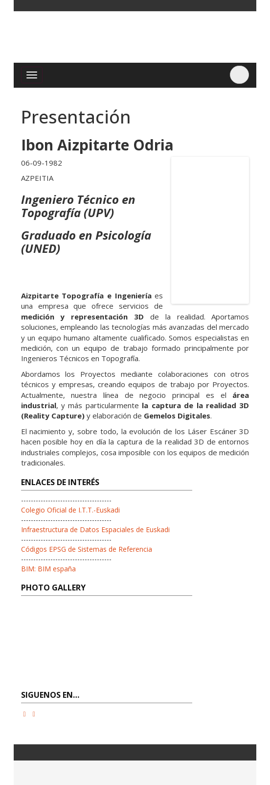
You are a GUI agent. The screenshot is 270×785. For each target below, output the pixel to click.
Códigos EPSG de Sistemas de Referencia (86, 549)
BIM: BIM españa (48, 568)
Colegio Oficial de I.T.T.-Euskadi (70, 510)
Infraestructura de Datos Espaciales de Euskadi (95, 529)
